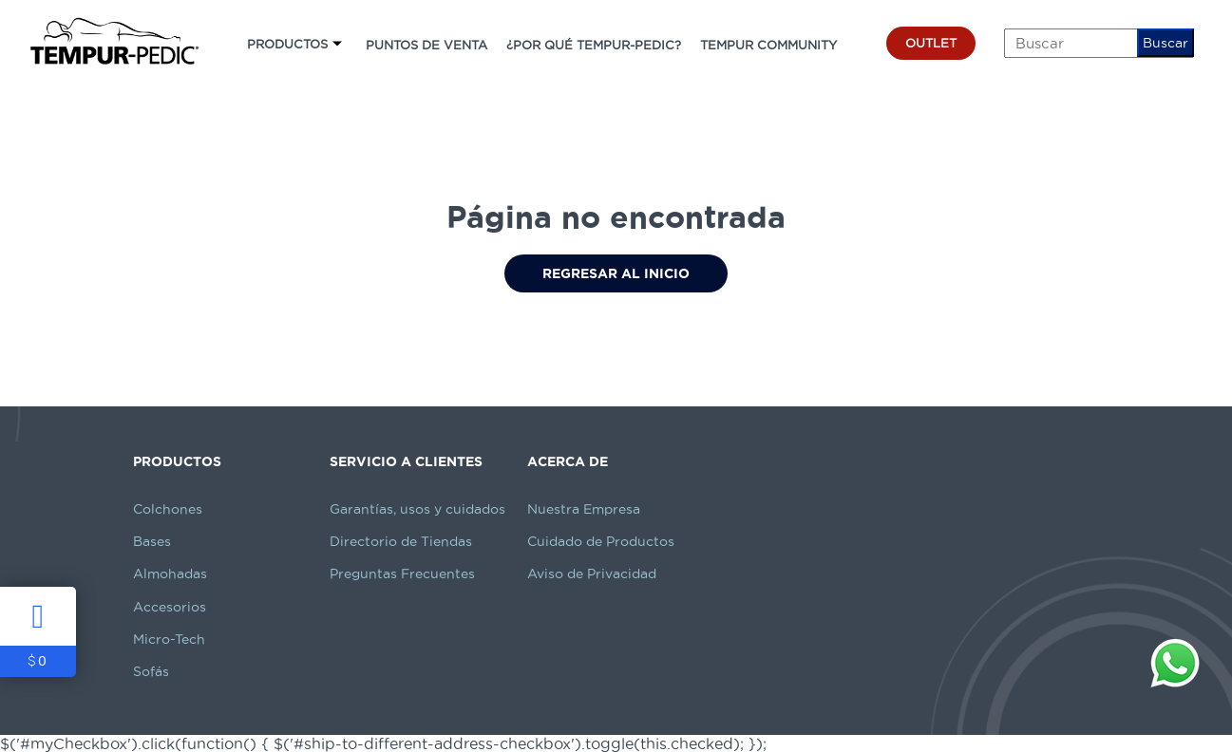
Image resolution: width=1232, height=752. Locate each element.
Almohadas (170, 573)
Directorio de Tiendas (401, 541)
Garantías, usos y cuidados (417, 509)
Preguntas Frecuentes (402, 573)
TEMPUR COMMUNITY (768, 44)
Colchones (167, 509)
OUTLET (931, 42)
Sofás (151, 671)
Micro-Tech (169, 639)
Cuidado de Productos (600, 541)
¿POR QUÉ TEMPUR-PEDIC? (593, 44)
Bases (152, 541)
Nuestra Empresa (583, 509)
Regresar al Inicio (616, 273)
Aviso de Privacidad (591, 573)
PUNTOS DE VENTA (426, 44)
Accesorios (169, 606)
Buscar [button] (1165, 42)
